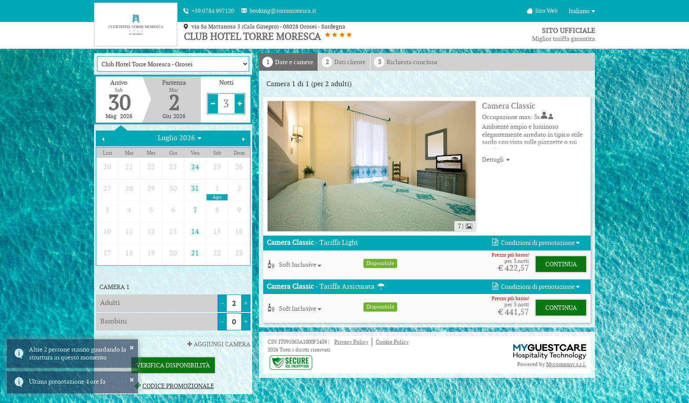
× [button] (131, 347)
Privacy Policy (351, 341)
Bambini (113, 321)
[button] (535, 243)
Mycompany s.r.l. (566, 364)
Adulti (110, 302)
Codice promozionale (173, 386)
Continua (561, 264)
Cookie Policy (392, 341)
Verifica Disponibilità (173, 365)
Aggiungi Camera (217, 344)
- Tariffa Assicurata (326, 286)
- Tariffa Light (312, 242)
